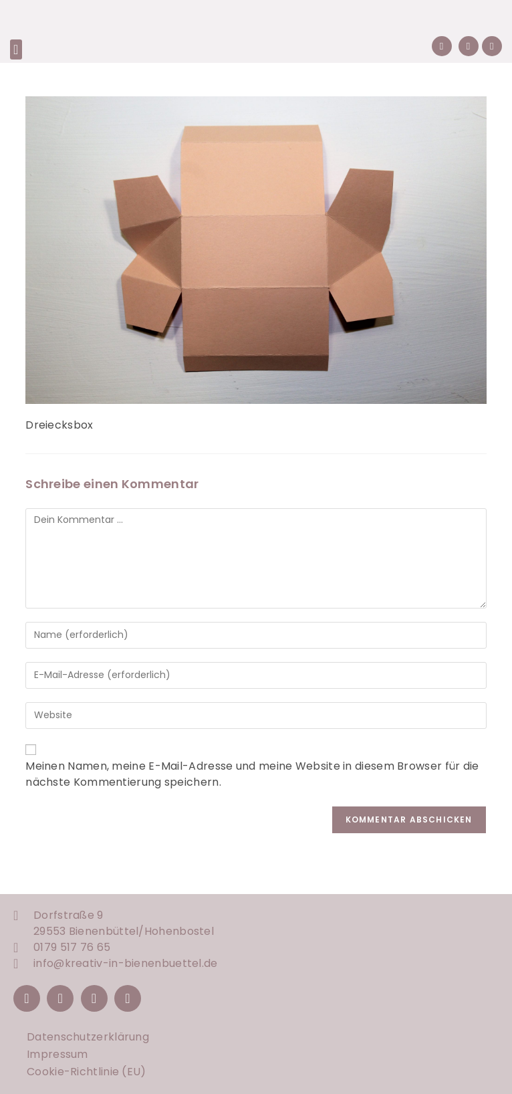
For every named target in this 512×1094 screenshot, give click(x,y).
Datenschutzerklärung (88, 1037)
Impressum (57, 1054)
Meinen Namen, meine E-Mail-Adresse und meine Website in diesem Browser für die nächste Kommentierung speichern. (252, 774)
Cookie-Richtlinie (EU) (86, 1071)
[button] (16, 49)
